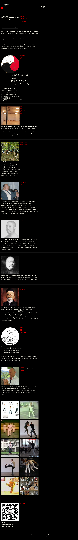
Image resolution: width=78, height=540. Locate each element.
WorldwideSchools (24, 144)
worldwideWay (23, 21)
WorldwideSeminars (24, 142)
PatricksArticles (23, 18)
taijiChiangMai (23, 110)
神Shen (21, 330)
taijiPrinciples (23, 57)
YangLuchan (22, 287)
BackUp (39, 538)
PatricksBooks (23, 20)
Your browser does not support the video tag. (10, 25)
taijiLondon (22, 108)
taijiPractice (22, 58)
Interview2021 (23, 370)
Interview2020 (23, 367)
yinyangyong (22, 55)
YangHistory (22, 289)
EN (42, 3)
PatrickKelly (22, 16)
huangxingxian (23, 182)
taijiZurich (22, 113)
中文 (40, 3)
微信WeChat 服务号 (24, 503)
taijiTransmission (23, 184)
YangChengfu (23, 256)
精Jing (21, 327)
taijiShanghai (22, 106)
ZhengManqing (23, 220)
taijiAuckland (22, 111)
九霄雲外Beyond (23, 332)
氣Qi (21, 329)
